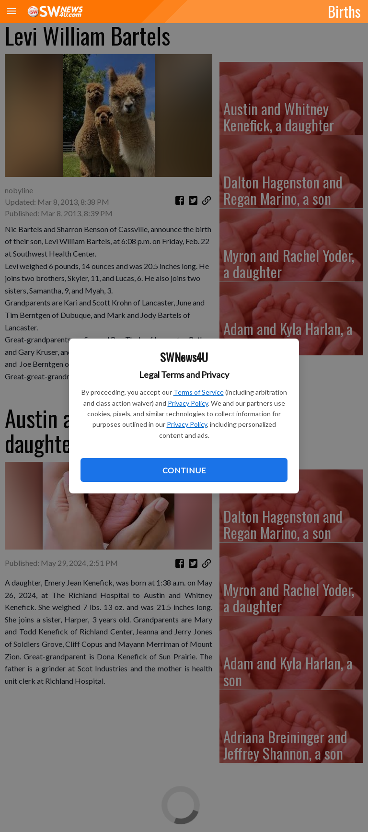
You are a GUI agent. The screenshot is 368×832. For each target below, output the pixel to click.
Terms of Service (198, 392)
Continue (184, 470)
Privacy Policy (188, 403)
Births (344, 11)
